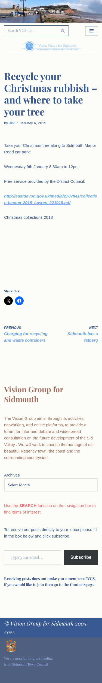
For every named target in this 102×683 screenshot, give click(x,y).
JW (11, 123)
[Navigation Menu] (91, 30)
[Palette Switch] (83, 46)
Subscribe (80, 557)
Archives (12, 475)
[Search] (30, 30)
